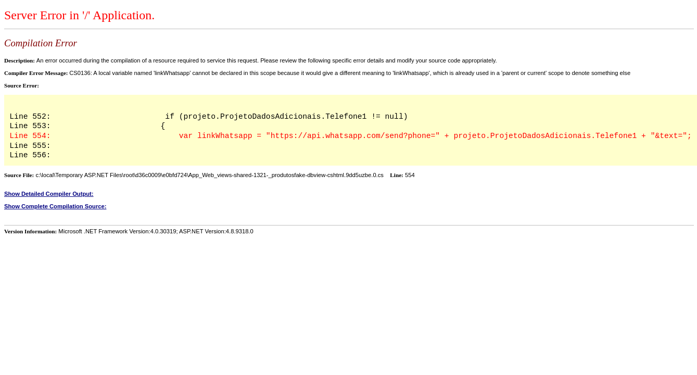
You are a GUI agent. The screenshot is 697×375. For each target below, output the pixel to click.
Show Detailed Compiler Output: (49, 194)
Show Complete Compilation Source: (55, 206)
